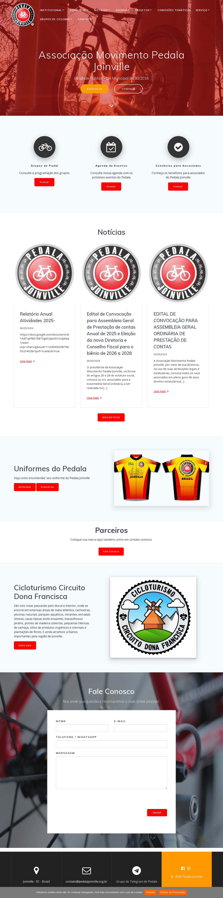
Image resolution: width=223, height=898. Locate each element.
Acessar (44, 182)
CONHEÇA (128, 89)
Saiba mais (25, 648)
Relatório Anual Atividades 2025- (37, 318)
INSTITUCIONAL (51, 10)
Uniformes (25, 490)
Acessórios (47, 490)
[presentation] (83, 802)
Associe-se (78, 10)
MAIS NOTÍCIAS (111, 420)
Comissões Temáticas (174, 10)
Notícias (101, 10)
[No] (218, 892)
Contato (85, 19)
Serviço (201, 10)
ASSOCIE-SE (94, 89)
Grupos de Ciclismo (55, 19)
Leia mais (26, 363)
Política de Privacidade (172, 892)
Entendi (150, 892)
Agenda (121, 10)
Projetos (142, 10)
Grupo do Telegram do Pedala (136, 881)
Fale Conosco (111, 554)
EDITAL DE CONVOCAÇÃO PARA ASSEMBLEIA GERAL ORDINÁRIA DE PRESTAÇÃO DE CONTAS (176, 331)
